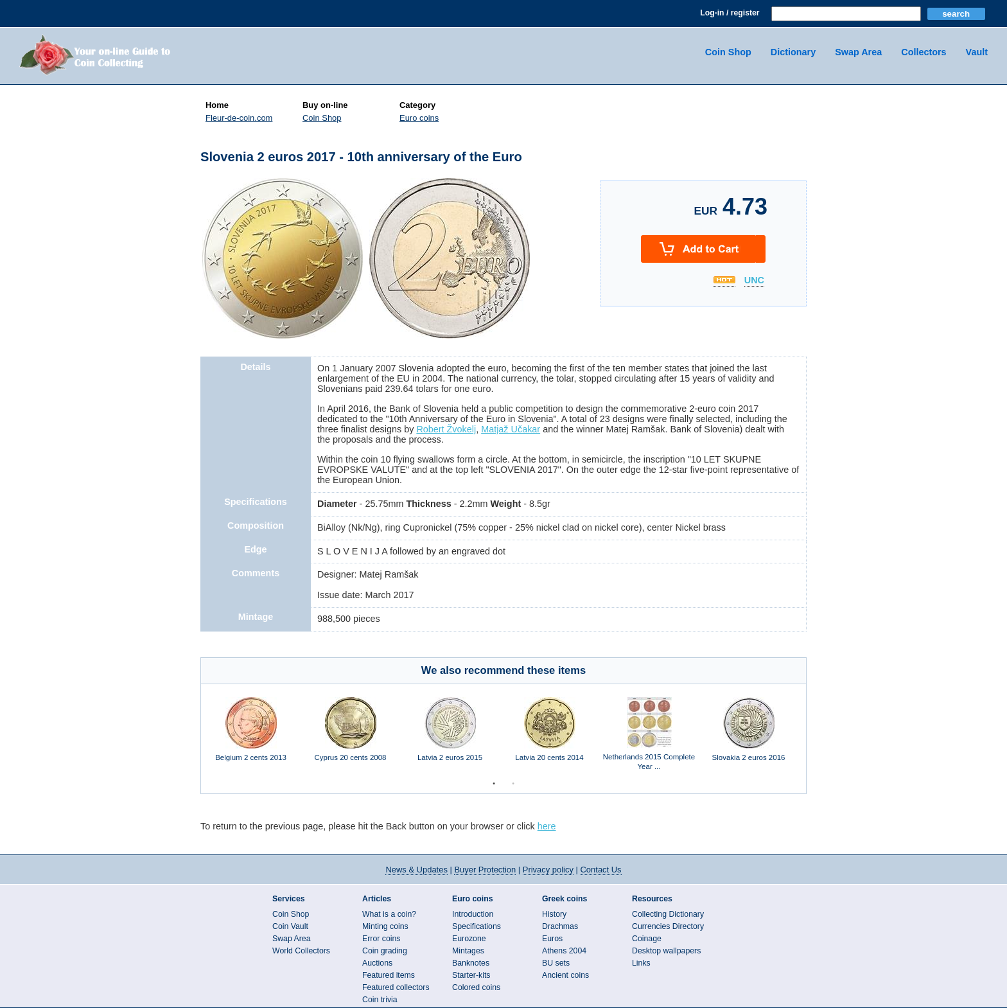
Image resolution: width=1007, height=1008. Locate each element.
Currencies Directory (668, 926)
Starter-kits (471, 975)
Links (641, 963)
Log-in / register (729, 12)
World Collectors (301, 950)
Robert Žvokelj (446, 429)
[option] (251, 735)
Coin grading (384, 950)
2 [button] (513, 783)
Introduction (472, 914)
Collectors (923, 52)
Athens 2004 (564, 950)
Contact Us (601, 869)
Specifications (476, 926)
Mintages (468, 950)
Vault (977, 52)
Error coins (381, 938)
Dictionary (793, 52)
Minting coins (385, 926)
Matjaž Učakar (510, 429)
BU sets (556, 963)
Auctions (377, 963)
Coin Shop (728, 52)
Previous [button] (191, 735)
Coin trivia (380, 999)
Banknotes (470, 963)
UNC (754, 281)
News (416, 869)
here (547, 826)
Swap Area (858, 52)
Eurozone (469, 938)
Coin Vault (290, 926)
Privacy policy (548, 869)
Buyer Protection (485, 869)
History (554, 914)
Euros (552, 938)
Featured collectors (396, 987)
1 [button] (493, 783)
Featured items (388, 975)
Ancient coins (565, 975)
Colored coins (476, 987)
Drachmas (560, 926)
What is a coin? (389, 914)
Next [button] (815, 735)
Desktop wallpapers (666, 950)
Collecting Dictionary (668, 914)
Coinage (646, 938)
